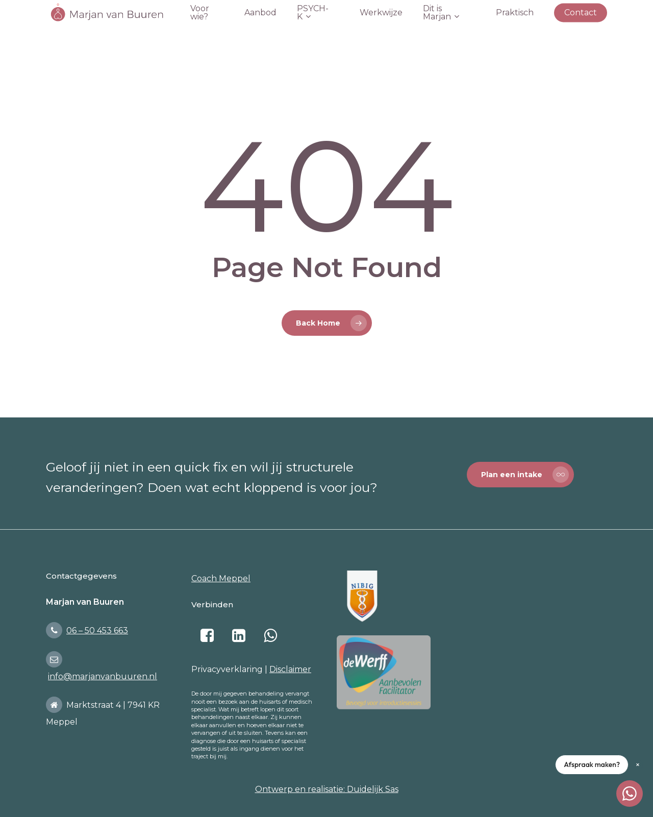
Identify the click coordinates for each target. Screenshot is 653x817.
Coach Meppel (220, 578)
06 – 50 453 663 (97, 630)
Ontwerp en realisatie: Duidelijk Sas (326, 789)
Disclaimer (290, 669)
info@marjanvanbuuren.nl (102, 676)
